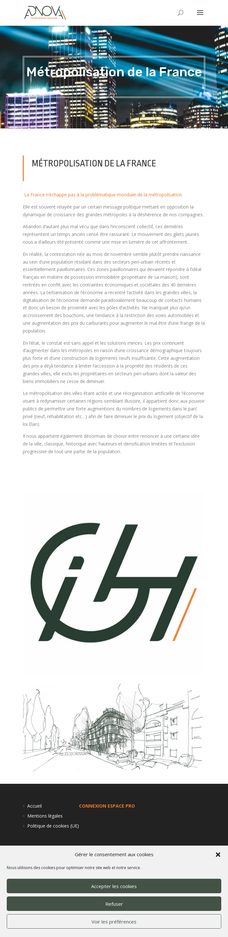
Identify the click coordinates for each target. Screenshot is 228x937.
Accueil (34, 806)
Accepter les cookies (114, 886)
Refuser (114, 904)
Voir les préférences (114, 921)
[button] (218, 854)
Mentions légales (45, 816)
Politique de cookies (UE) (53, 826)
